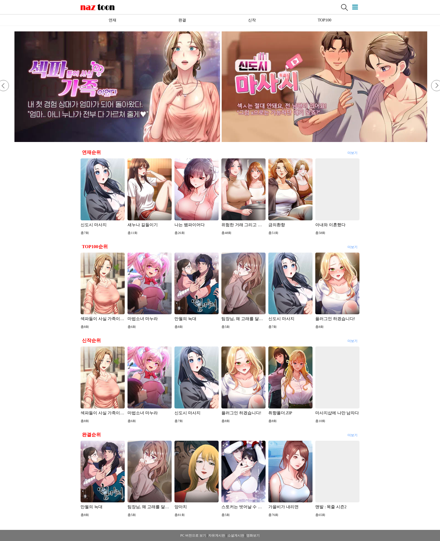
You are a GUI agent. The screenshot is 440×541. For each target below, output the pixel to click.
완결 (182, 20)
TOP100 (324, 20)
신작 (252, 20)
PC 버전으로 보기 (193, 535)
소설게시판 (236, 535)
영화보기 (253, 535)
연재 (112, 20)
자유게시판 (216, 535)
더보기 (352, 152)
